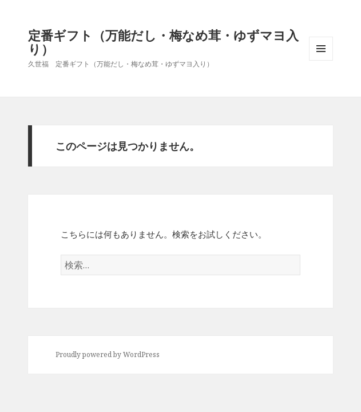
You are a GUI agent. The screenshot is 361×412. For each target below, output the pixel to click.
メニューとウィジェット (321, 60)
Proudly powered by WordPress (107, 354)
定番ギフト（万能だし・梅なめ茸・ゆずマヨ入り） (163, 41)
